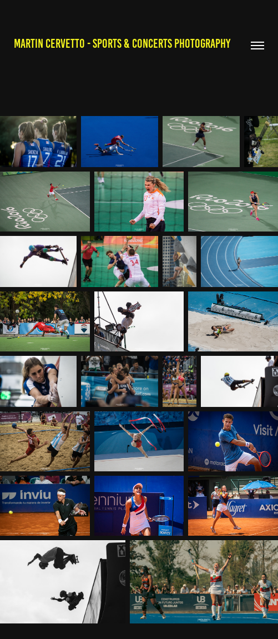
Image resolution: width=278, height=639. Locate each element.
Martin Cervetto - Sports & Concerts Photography (122, 43)
